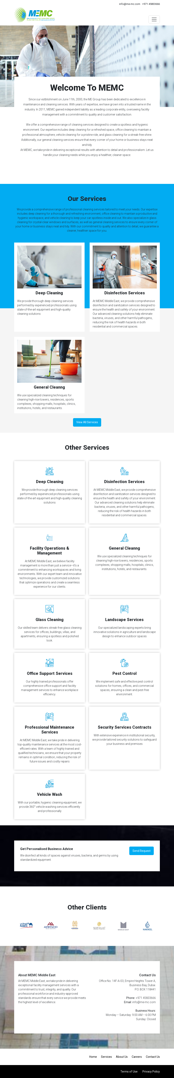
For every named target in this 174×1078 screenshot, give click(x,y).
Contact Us (153, 1056)
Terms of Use (129, 1071)
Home (93, 1056)
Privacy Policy (151, 1071)
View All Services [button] (87, 422)
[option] (26, 926)
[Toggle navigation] (154, 19)
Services (106, 1056)
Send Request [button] (142, 850)
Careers (137, 1056)
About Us (122, 1056)
